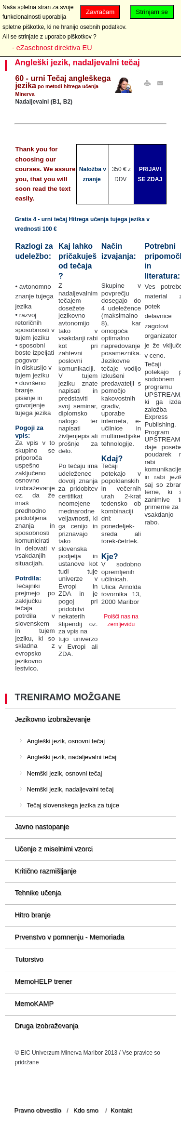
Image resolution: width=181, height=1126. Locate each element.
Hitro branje (32, 915)
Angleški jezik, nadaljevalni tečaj (76, 62)
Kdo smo (85, 1110)
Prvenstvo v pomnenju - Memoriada (69, 937)
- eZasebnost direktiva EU (52, 48)
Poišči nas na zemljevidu (121, 620)
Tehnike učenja (37, 893)
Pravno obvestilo (37, 1110)
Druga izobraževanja (46, 1026)
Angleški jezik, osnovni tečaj (66, 741)
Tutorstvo (28, 959)
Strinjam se (152, 11)
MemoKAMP (34, 1003)
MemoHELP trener (43, 981)
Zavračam (100, 11)
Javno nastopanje (41, 827)
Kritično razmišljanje (45, 871)
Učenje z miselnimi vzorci (53, 849)
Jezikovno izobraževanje (52, 719)
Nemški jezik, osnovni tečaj (64, 773)
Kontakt (121, 1110)
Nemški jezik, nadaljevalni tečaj (70, 789)
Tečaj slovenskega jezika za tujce (73, 805)
